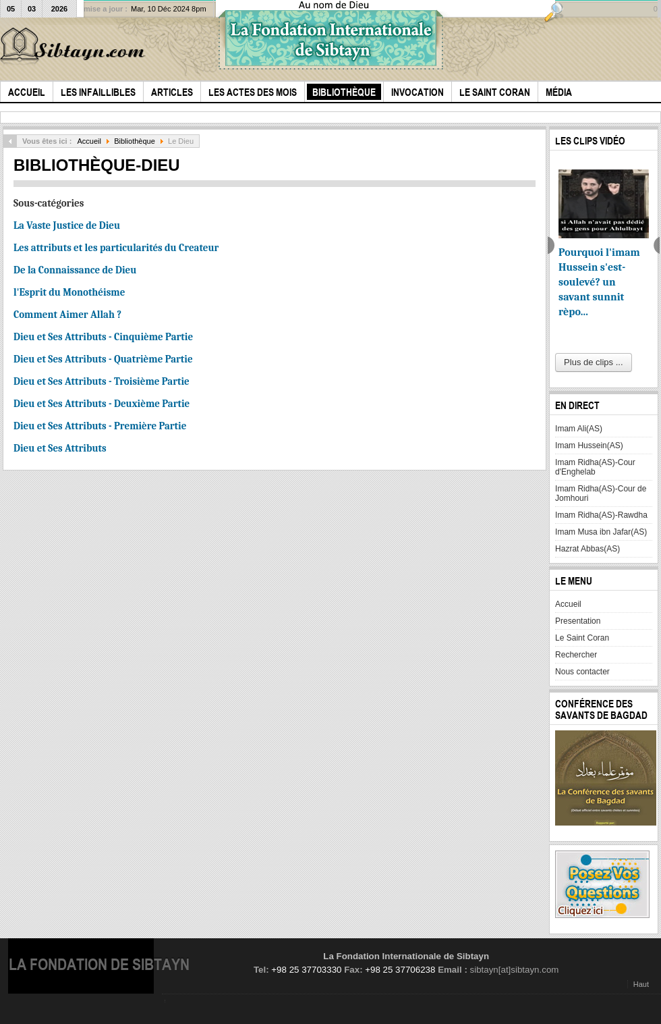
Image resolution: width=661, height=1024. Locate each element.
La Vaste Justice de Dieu (66, 225)
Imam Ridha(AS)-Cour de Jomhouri (600, 493)
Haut (641, 984)
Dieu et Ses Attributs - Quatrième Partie (103, 359)
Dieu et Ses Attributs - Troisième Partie (101, 381)
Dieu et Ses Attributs (60, 448)
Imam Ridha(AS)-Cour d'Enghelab (595, 467)
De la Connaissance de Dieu (74, 270)
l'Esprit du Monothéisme (69, 292)
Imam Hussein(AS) (589, 445)
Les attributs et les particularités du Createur (116, 248)
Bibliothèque (134, 141)
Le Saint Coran (582, 638)
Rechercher (576, 654)
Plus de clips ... (593, 362)
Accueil (89, 141)
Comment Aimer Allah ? (67, 314)
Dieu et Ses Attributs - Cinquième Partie (103, 337)
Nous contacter (582, 671)
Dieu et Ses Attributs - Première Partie (99, 426)
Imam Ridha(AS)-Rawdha (601, 515)
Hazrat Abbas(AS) (587, 549)
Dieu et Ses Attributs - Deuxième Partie (101, 404)
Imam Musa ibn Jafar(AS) (601, 532)
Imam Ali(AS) (578, 428)
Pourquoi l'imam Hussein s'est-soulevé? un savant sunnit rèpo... (599, 282)
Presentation (577, 621)
